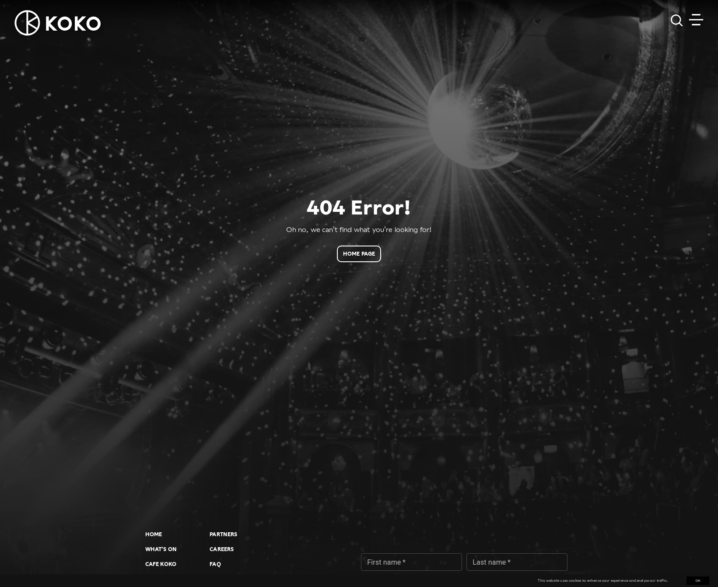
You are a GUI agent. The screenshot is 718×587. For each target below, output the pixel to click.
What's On (161, 549)
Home (153, 534)
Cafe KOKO (160, 564)
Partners (223, 534)
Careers (222, 549)
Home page (359, 254)
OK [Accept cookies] (697, 581)
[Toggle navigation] (696, 20)
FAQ (215, 564)
